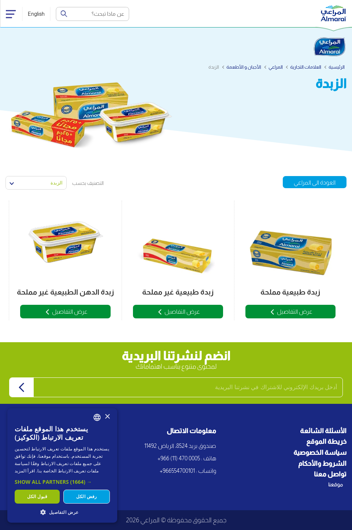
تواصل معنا (330, 474)
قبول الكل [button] (37, 496)
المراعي (275, 67)
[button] (62, 481)
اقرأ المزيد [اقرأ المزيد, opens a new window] (25, 471)
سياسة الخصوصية (320, 452)
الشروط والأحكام (322, 463)
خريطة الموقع (326, 441)
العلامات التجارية (305, 67)
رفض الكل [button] (86, 496)
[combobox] (97, 417)
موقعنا (335, 484)
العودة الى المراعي (315, 182)
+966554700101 (177, 471)
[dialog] (62, 465)
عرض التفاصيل (294, 311)
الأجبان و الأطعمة (243, 67)
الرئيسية (337, 67)
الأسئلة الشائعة (323, 431)
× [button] (107, 417)
